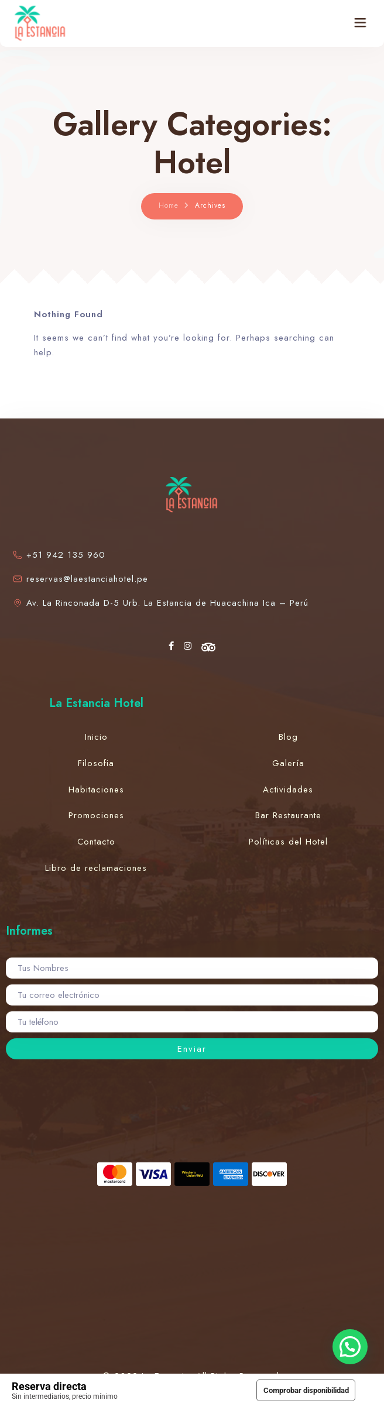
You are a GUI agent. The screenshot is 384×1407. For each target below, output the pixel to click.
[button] (350, 1346)
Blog (288, 736)
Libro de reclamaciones (96, 868)
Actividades (288, 789)
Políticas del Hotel (288, 841)
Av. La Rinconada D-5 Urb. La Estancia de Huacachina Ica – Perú (160, 602)
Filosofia (96, 763)
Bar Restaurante (288, 815)
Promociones (96, 815)
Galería (288, 763)
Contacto (96, 841)
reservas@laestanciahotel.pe (80, 578)
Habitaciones (96, 789)
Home (169, 205)
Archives (210, 205)
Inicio (96, 736)
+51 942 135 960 (58, 554)
